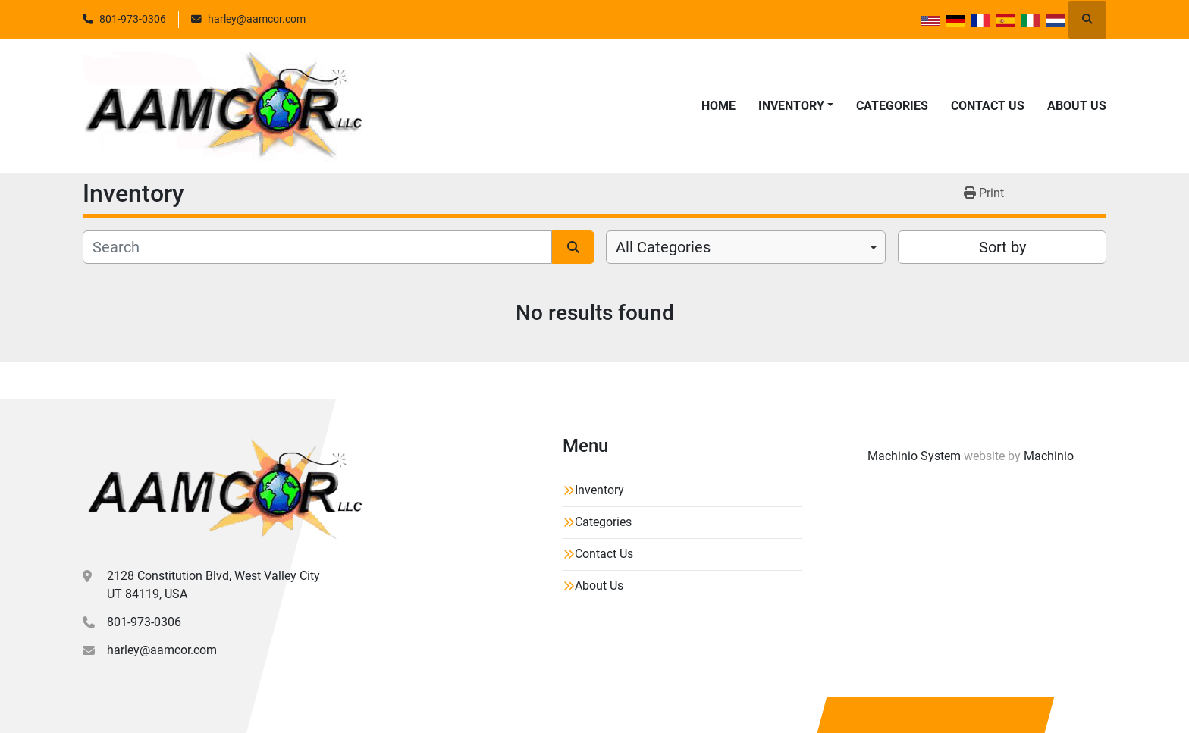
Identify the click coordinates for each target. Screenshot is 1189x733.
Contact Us (987, 106)
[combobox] (746, 247)
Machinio (1049, 456)
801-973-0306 (132, 19)
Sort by (1002, 247)
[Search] (317, 247)
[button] (795, 106)
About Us (1076, 106)
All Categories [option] (663, 247)
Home (718, 106)
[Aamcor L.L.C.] (222, 489)
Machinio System (914, 456)
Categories (892, 106)
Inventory (791, 106)
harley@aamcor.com (257, 19)
